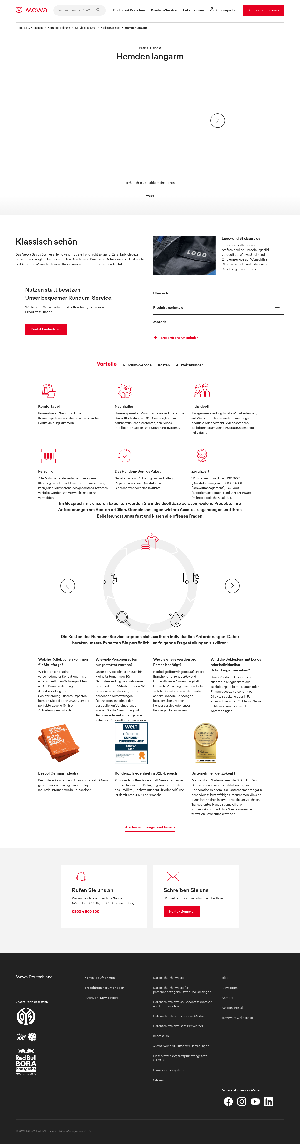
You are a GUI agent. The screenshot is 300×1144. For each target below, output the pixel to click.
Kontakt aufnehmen (263, 10)
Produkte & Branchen (29, 27)
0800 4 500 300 (85, 911)
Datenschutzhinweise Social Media (178, 1016)
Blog (225, 978)
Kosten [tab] (164, 364)
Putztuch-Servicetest (101, 998)
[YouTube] (255, 1101)
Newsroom (230, 988)
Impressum (161, 1036)
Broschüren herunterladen (104, 988)
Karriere (227, 998)
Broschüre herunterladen (175, 338)
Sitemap (159, 1080)
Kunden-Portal (232, 1008)
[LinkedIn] (268, 1101)
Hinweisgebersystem (168, 1070)
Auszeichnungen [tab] (190, 364)
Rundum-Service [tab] (137, 364)
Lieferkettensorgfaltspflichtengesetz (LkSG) (180, 1058)
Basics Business (110, 27)
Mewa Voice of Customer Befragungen (181, 1046)
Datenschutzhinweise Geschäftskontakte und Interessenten (182, 1004)
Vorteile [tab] (107, 363)
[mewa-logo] (31, 10)
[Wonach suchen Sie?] (79, 10)
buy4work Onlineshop (237, 1018)
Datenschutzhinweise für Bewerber (178, 1026)
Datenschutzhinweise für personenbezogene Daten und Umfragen (182, 990)
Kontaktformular (182, 911)
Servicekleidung (85, 27)
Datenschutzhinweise (168, 978)
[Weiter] (217, 120)
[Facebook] (228, 1101)
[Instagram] (242, 1101)
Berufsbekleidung (59, 27)
